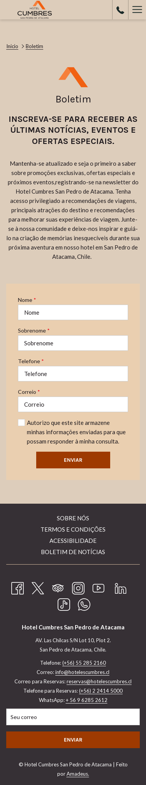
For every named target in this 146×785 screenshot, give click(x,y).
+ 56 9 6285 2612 (86, 700)
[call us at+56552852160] (120, 9)
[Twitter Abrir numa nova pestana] (38, 586)
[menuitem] (73, 519)
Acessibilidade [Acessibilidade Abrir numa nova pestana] (73, 540)
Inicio (12, 46)
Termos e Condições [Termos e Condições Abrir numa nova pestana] (73, 529)
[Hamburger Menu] (137, 9)
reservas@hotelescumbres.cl (99, 681)
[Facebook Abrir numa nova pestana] (17, 586)
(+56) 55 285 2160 (84, 663)
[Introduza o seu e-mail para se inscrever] (73, 717)
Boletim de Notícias (73, 551)
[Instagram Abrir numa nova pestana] (78, 586)
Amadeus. (78, 774)
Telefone (31, 361)
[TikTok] (64, 603)
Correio (29, 391)
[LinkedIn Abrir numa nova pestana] (121, 586)
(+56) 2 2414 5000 (101, 691)
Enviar (73, 460)
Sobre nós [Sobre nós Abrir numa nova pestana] (73, 518)
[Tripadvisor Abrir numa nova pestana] (58, 586)
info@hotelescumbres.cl (82, 672)
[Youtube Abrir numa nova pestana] (98, 586)
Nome (27, 299)
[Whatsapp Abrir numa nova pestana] (84, 603)
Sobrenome (34, 330)
